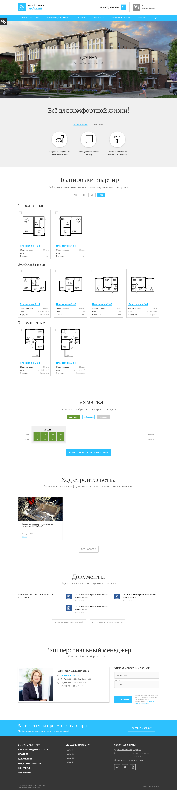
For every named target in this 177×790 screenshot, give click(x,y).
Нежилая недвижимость (58, 18)
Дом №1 (70, 759)
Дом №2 (70, 755)
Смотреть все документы (107, 620)
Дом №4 (24, 535)
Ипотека (81, 18)
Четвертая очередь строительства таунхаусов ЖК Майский (37, 525)
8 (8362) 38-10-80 (68, 684)
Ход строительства (121, 18)
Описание (99, 124)
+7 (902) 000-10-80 (68, 680)
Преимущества (80, 124)
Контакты (142, 18)
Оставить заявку (141, 725)
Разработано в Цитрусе (150, 784)
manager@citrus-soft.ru (70, 673)
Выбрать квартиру (30, 18)
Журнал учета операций (69, 620)
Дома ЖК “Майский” (78, 742)
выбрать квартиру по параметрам (88, 452)
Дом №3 (70, 751)
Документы (99, 18)
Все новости (88, 547)
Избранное (24, 770)
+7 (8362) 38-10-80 (109, 7)
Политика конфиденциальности (29, 785)
